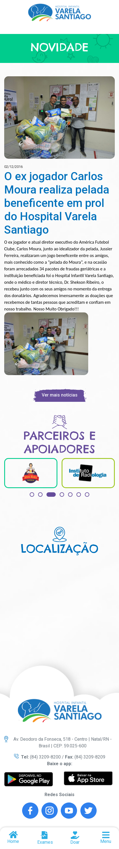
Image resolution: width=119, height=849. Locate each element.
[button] (32, 494)
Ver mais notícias (60, 395)
